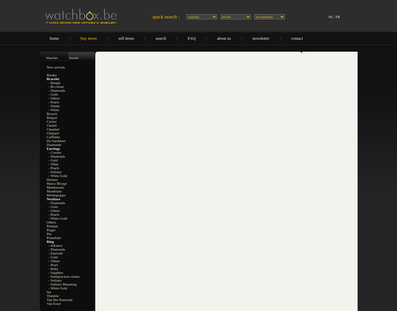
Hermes (52, 179)
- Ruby (53, 269)
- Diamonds (56, 90)
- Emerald (55, 253)
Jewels (73, 58)
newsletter (261, 38)
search (160, 38)
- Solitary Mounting (62, 284)
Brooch (52, 114)
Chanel (52, 125)
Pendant (52, 226)
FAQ (192, 38)
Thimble (53, 296)
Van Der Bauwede (60, 300)
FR (338, 17)
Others (51, 222)
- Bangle (54, 83)
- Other (53, 164)
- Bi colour (56, 86)
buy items (89, 38)
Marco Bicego (57, 183)
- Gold (52, 94)
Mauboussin (55, 187)
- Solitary (55, 172)
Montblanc (54, 191)
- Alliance (55, 245)
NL (331, 17)
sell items (126, 38)
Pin (49, 234)
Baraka (52, 75)
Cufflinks (53, 137)
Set (49, 292)
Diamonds (54, 145)
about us (224, 38)
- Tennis (54, 106)
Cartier (52, 121)
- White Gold (57, 176)
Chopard (53, 133)
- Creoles (54, 152)
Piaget (51, 230)
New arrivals (56, 67)
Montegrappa (56, 195)
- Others (54, 98)
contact (297, 38)
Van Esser (54, 304)
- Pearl (53, 265)
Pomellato (54, 238)
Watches (52, 58)
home (54, 38)
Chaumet (53, 129)
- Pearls (53, 102)
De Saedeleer (56, 141)
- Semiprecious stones (64, 276)
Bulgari (52, 117)
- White (53, 110)
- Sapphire (55, 273)
